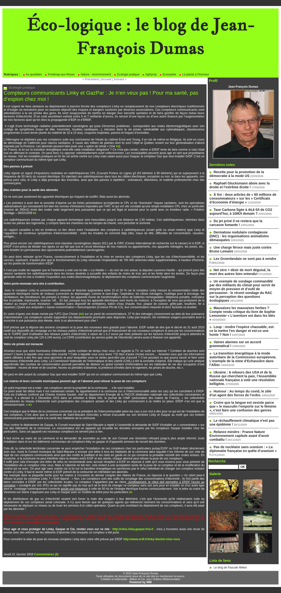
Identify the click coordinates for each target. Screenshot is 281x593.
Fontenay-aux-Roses (60, 74)
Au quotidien (32, 74)
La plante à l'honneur (194, 74)
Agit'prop (149, 74)
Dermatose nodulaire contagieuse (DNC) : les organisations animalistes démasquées (239, 236)
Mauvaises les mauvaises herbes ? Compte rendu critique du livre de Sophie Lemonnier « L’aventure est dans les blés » (242, 313)
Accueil (106, 79)
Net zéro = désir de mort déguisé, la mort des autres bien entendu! (239, 272)
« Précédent (90, 79)
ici (117, 146)
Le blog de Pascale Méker (230, 567)
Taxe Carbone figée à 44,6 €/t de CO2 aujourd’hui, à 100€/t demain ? (240, 211)
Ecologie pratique (126, 74)
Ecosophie (167, 74)
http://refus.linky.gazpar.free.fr (132, 529)
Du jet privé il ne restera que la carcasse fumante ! (235, 223)
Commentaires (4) (46, 554)
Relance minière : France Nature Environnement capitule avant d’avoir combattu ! (239, 435)
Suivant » (120, 79)
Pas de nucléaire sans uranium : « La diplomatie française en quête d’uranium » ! (243, 451)
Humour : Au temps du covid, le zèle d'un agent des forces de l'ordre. (240, 393)
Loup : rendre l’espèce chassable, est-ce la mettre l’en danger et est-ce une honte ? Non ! (242, 330)
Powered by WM (140, 582)
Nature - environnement (94, 74)
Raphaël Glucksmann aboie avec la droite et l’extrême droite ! (239, 185)
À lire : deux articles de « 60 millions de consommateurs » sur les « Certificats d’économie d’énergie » (242, 198)
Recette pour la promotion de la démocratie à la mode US (236, 174)
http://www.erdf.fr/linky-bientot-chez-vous (151, 539)
